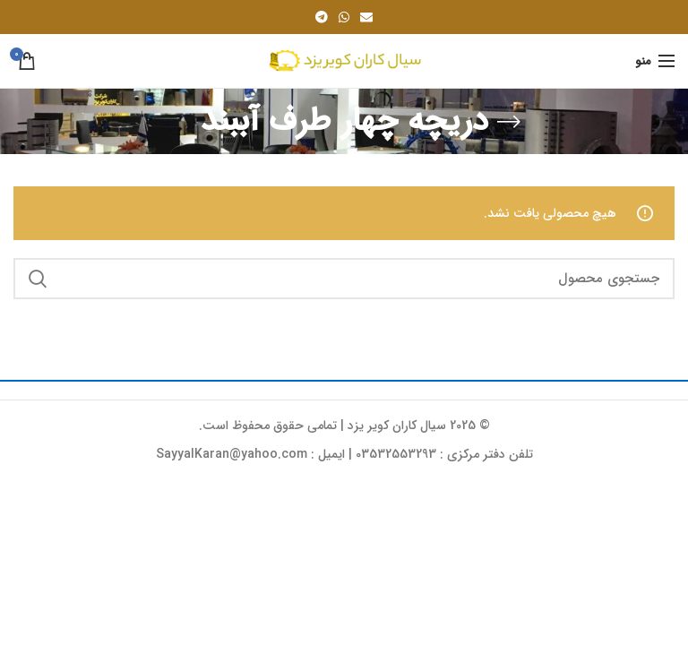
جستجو (37, 278)
